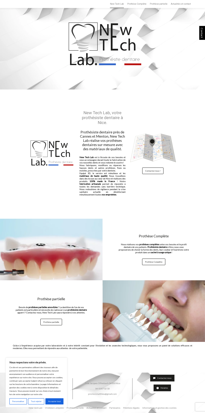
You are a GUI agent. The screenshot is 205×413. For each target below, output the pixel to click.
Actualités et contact (181, 4)
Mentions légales (131, 407)
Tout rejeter (36, 401)
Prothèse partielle (158, 4)
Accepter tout (54, 401)
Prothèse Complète (136, 4)
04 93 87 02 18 (102, 388)
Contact (202, 33)
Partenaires (114, 407)
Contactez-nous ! (153, 171)
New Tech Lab (117, 4)
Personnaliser (18, 401)
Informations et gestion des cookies (159, 407)
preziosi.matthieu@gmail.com (102, 394)
